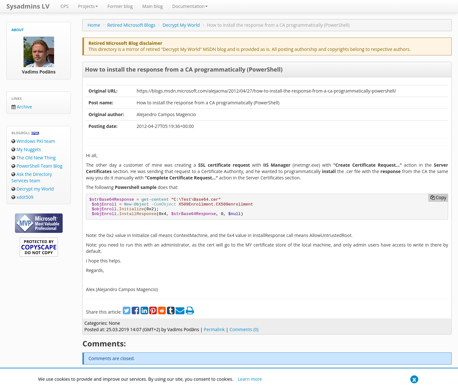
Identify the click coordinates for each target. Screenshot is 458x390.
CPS (64, 6)
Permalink (214, 329)
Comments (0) (244, 329)
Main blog (152, 6)
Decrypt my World (32, 189)
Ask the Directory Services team (31, 177)
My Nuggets (26, 149)
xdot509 (22, 197)
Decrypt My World (181, 25)
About (17, 29)
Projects (88, 6)
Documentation (190, 6)
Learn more (250, 379)
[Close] (414, 379)
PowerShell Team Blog (36, 166)
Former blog (120, 6)
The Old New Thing (33, 158)
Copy (438, 197)
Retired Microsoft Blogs (131, 25)
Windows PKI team (33, 141)
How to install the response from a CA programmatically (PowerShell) (183, 69)
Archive (21, 107)
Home (93, 25)
